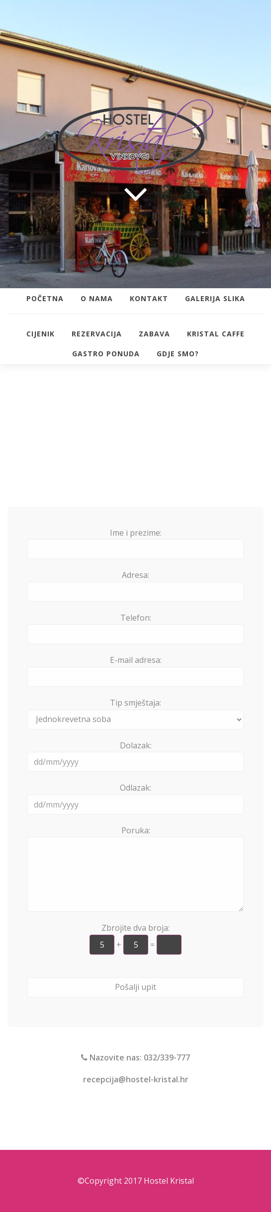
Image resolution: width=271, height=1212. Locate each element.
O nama (97, 298)
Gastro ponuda (106, 353)
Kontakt (149, 298)
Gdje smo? (178, 353)
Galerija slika (215, 298)
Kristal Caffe (216, 333)
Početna (45, 298)
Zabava (154, 333)
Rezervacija (97, 333)
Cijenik (40, 333)
